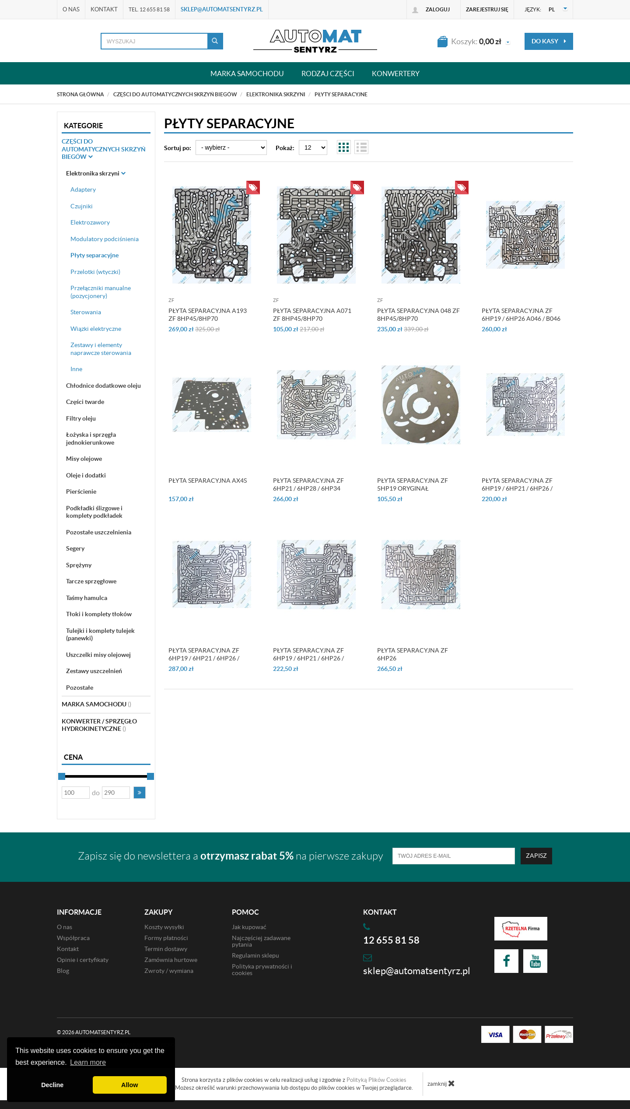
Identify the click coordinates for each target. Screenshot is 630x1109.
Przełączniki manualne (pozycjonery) (100, 291)
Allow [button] (129, 1084)
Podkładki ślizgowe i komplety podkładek (94, 512)
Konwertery (395, 73)
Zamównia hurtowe (170, 959)
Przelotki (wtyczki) (95, 271)
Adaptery (83, 189)
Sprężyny (78, 565)
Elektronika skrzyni (96, 173)
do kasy (549, 41)
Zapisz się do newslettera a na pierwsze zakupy (230, 856)
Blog (63, 970)
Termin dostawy (165, 948)
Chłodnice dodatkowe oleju (103, 385)
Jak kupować (249, 926)
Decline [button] (52, 1084)
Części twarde (85, 401)
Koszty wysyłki (164, 926)
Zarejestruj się (487, 9)
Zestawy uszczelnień (94, 670)
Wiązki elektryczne (95, 328)
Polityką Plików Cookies (376, 1080)
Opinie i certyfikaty (82, 959)
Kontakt (104, 9)
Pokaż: (285, 147)
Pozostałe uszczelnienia (98, 532)
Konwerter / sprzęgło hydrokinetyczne (99, 725)
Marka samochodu (247, 73)
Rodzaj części (328, 73)
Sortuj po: (177, 147)
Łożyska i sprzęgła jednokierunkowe (91, 438)
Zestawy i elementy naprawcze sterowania (100, 348)
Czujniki (81, 206)
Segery (75, 548)
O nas (71, 9)
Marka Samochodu (96, 704)
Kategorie (83, 126)
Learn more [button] (88, 1062)
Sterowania (85, 312)
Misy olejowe (84, 458)
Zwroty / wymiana (168, 970)
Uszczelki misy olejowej (98, 654)
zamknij (441, 1083)
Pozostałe (79, 687)
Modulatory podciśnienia (104, 238)
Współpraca (73, 937)
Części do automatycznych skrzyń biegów (104, 149)
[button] (139, 792)
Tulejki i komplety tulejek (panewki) (100, 634)
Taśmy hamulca (86, 597)
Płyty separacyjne (94, 255)
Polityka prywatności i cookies (262, 969)
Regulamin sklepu (255, 955)
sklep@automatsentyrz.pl (222, 9)
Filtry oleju (81, 418)
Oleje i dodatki (86, 475)
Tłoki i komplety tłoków (99, 614)
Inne (76, 368)
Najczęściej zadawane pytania (261, 941)
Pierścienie (81, 491)
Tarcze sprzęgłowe (91, 581)
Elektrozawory (90, 222)
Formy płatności (166, 937)
